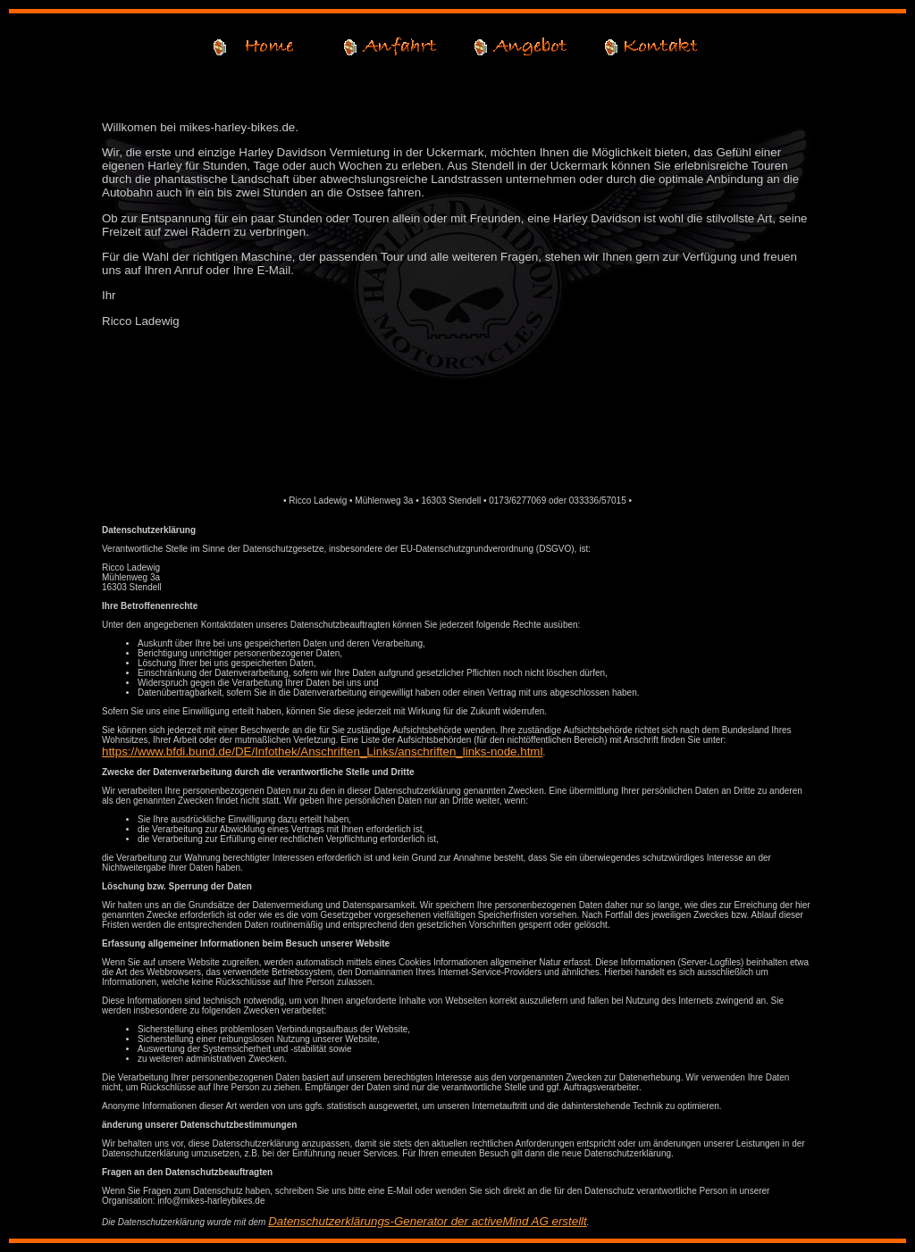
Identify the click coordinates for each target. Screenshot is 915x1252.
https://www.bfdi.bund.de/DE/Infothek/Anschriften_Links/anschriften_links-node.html (322, 751)
